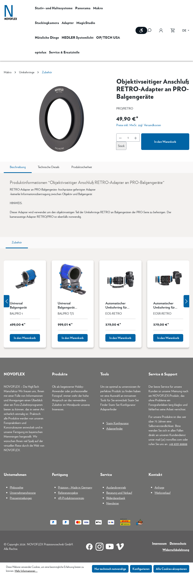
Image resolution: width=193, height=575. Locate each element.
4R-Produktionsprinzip (71, 498)
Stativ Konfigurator (117, 423)
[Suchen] (151, 30)
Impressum (159, 543)
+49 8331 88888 (178, 444)
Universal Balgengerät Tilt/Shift (66, 305)
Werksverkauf (163, 492)
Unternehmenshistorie (23, 492)
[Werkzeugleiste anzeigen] (141, 30)
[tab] (18, 167)
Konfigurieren (140, 569)
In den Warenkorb (165, 141)
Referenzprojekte (68, 492)
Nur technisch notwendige (110, 569)
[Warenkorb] (172, 30)
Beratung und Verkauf (119, 492)
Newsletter (112, 503)
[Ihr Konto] (161, 30)
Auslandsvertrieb (116, 487)
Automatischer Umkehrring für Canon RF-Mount (165, 305)
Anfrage (159, 487)
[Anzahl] (128, 137)
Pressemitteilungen (21, 498)
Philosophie (16, 487)
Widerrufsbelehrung (175, 549)
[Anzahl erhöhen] (136, 137)
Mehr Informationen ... (26, 571)
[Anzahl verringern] (120, 137)
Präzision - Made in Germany (75, 487)
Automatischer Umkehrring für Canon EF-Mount (117, 305)
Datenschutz (178, 543)
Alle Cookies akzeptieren (171, 569)
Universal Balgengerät (18, 305)
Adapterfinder (114, 428)
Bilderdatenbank (115, 498)
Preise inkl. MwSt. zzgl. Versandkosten (138, 125)
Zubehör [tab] (17, 242)
